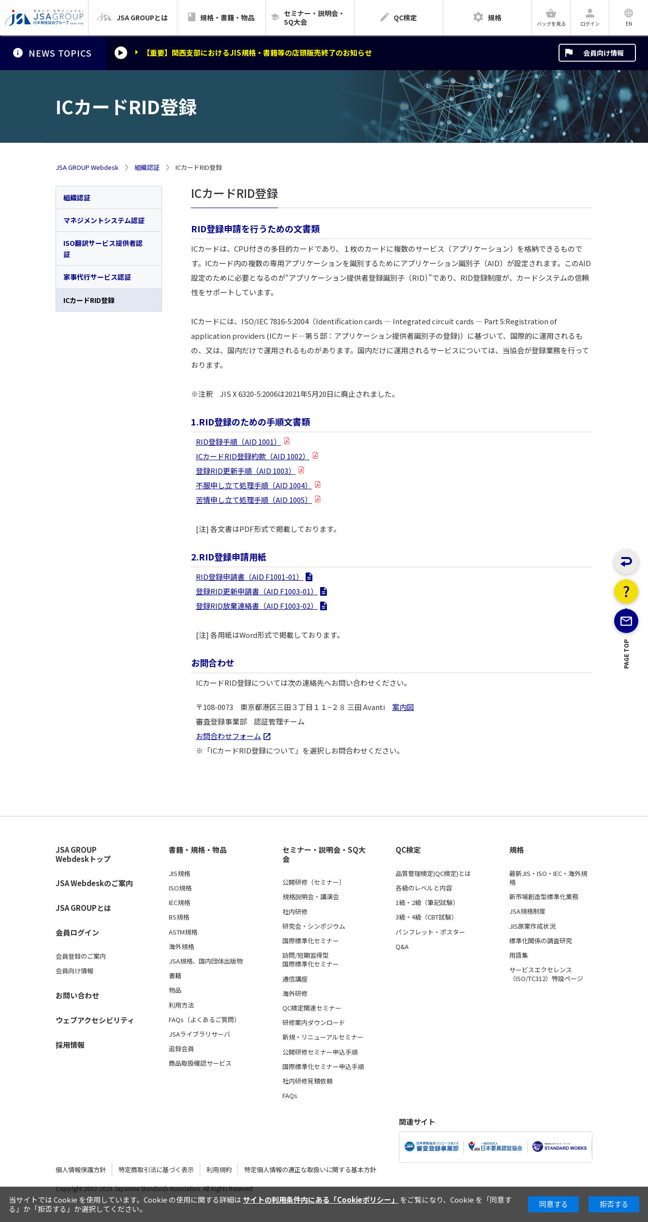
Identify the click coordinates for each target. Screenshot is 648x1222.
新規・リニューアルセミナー (323, 1037)
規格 (516, 849)
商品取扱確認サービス (200, 1063)
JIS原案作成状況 (532, 926)
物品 (175, 990)
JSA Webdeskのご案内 (94, 883)
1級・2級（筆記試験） (427, 902)
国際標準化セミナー (310, 940)
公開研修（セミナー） (313, 882)
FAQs (289, 1095)
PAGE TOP (626, 695)
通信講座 (295, 979)
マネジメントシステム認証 (104, 220)
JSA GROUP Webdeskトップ (83, 854)
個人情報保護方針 (81, 1169)
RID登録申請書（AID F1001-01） (249, 577)
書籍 (175, 975)
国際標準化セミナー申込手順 (323, 1066)
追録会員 (181, 1048)
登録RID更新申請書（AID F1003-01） (257, 591)
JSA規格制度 (527, 911)
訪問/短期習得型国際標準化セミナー (310, 959)
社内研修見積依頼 (307, 1081)
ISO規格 (180, 888)
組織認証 (147, 167)
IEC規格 (179, 902)
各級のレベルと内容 (424, 888)
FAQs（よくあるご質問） (204, 1019)
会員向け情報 (603, 53)
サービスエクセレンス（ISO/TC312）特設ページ (546, 974)
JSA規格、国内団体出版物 (206, 961)
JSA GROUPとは (83, 908)
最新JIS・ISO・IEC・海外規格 (548, 878)
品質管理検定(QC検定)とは (433, 873)
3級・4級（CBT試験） (426, 917)
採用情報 (70, 1045)
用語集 (518, 955)
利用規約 (219, 1169)
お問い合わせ (77, 995)
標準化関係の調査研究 (540, 940)
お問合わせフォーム (228, 736)
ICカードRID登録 (89, 300)
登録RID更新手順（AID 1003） (245, 471)
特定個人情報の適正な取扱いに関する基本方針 (310, 1169)
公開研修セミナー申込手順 (320, 1052)
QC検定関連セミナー (311, 1008)
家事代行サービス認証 (97, 277)
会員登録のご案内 (81, 956)
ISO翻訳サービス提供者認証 (103, 248)
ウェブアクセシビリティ (95, 1020)
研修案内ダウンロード (313, 1022)
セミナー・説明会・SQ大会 (324, 854)
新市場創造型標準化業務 (543, 896)
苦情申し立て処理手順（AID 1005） (254, 500)
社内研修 (295, 911)
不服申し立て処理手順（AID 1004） (254, 485)
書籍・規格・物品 (198, 849)
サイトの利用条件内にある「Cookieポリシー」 (320, 1199)
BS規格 (179, 917)
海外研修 (295, 993)
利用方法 (181, 1005)
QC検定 (408, 849)
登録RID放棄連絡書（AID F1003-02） (257, 606)
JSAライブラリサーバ (199, 1034)
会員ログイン (77, 932)
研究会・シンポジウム (313, 926)
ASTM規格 (183, 932)
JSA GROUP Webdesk (87, 167)
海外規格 (181, 946)
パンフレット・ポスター (430, 932)
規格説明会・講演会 (310, 896)
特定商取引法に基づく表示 (156, 1169)
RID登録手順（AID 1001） (238, 442)
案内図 (403, 707)
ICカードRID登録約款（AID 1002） (252, 456)
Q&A (402, 946)
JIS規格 (179, 873)
